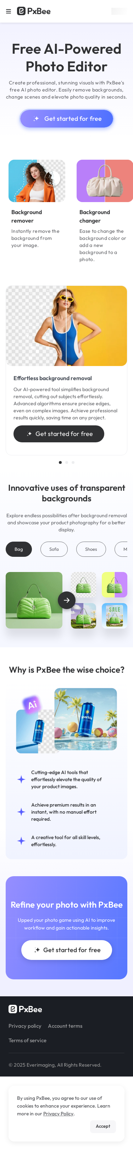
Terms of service (27, 1040)
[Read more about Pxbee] (33, 11)
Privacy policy (25, 1025)
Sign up (119, 11)
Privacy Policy (58, 1113)
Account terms (65, 1025)
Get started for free (67, 118)
